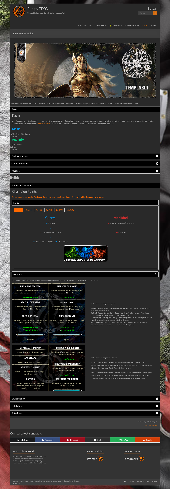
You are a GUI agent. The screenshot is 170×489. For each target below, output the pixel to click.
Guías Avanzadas (132, 25)
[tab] (85, 109)
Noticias (87, 25)
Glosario (153, 25)
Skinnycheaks (151, 426)
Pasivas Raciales (43, 123)
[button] (19, 11)
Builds (144, 25)
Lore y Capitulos (100, 25)
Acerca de (131, 481)
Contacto (154, 481)
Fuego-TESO (38, 8)
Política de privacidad (142, 481)
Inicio (79, 25)
